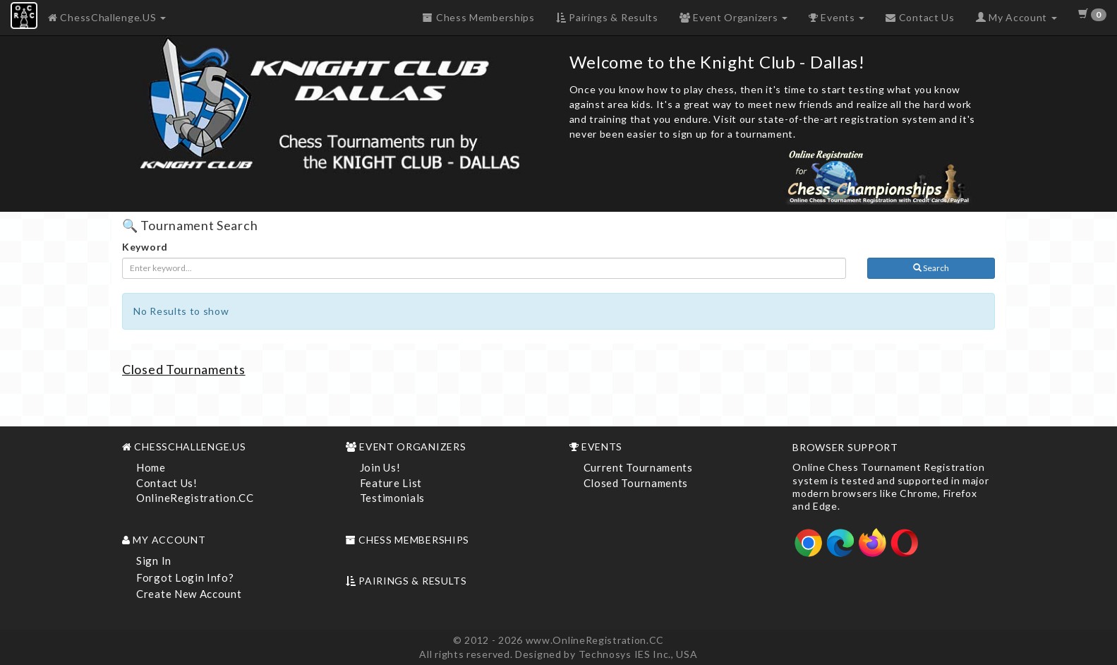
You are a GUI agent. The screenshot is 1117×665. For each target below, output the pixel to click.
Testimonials (392, 497)
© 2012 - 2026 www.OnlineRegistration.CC (558, 640)
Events (836, 17)
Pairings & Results (607, 17)
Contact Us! (167, 483)
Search (931, 268)
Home (151, 467)
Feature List (391, 483)
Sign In (153, 560)
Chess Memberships (478, 17)
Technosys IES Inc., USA (638, 654)
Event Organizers (733, 17)
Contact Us (920, 17)
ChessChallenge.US (107, 17)
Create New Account (189, 593)
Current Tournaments (638, 467)
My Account (1016, 17)
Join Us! (380, 467)
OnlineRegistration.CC (195, 497)
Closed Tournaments (184, 369)
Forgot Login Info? (185, 577)
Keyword (145, 247)
